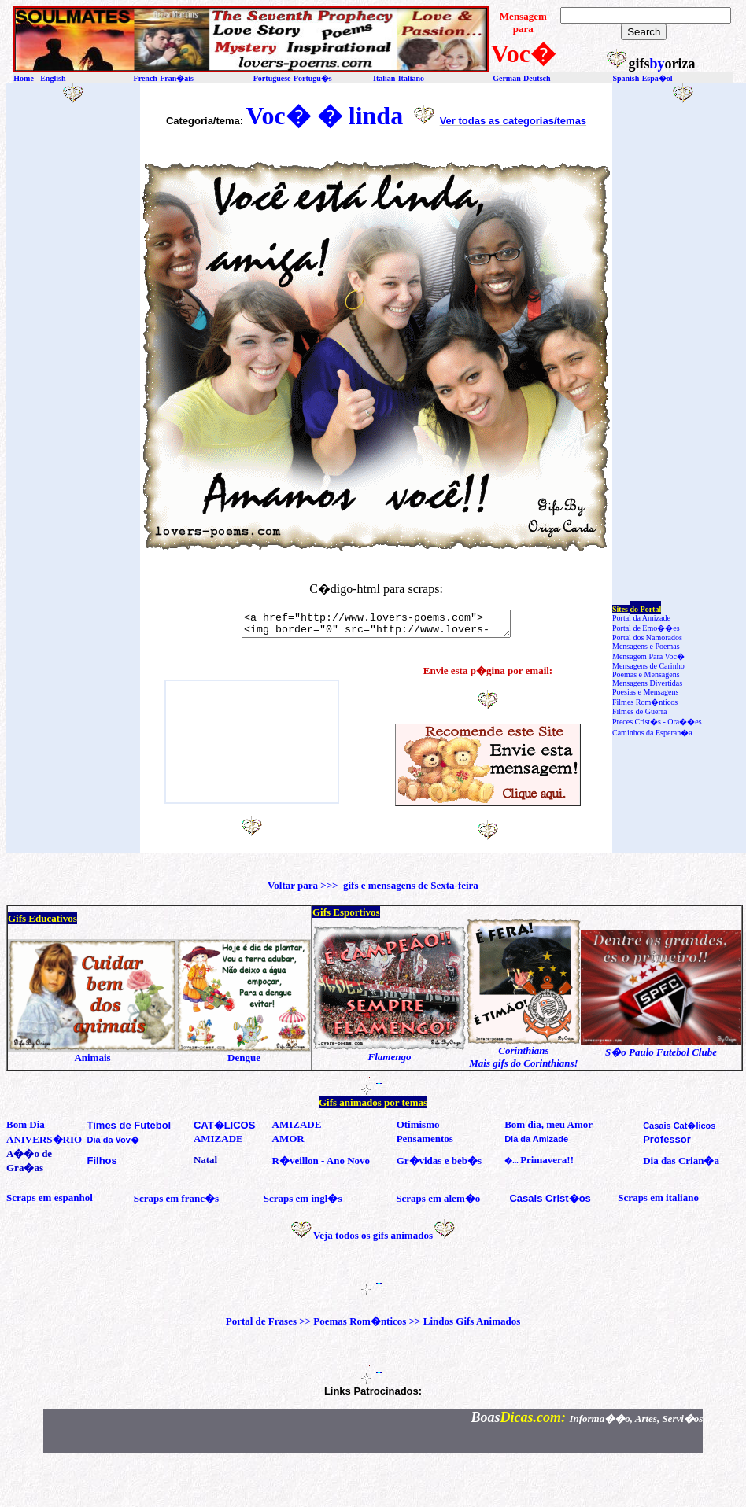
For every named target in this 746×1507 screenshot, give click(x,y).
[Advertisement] (77, 366)
